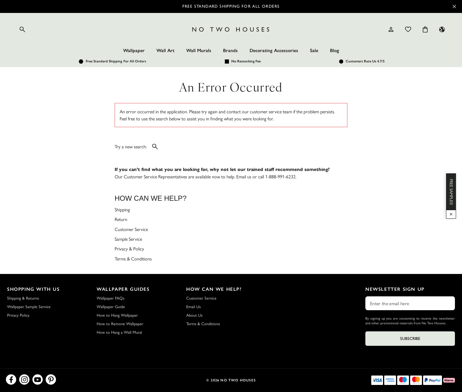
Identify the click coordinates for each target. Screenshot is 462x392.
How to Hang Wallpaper (117, 315)
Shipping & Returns (23, 298)
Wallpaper (134, 50)
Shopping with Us (33, 289)
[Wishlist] (408, 29)
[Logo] (231, 29)
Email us (243, 176)
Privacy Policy (18, 315)
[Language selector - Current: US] (442, 29)
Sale (314, 50)
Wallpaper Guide (111, 306)
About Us (194, 315)
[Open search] (22, 29)
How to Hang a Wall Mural (119, 332)
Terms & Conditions (133, 258)
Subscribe (410, 338)
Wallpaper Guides (123, 289)
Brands (230, 50)
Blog (334, 50)
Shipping (122, 209)
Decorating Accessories (274, 50)
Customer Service (131, 229)
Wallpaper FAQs (110, 298)
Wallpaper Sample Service (29, 306)
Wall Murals (198, 50)
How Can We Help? (214, 289)
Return (121, 219)
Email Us (193, 306)
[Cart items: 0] (425, 29)
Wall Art (165, 50)
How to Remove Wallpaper (120, 323)
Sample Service (128, 238)
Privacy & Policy (129, 248)
